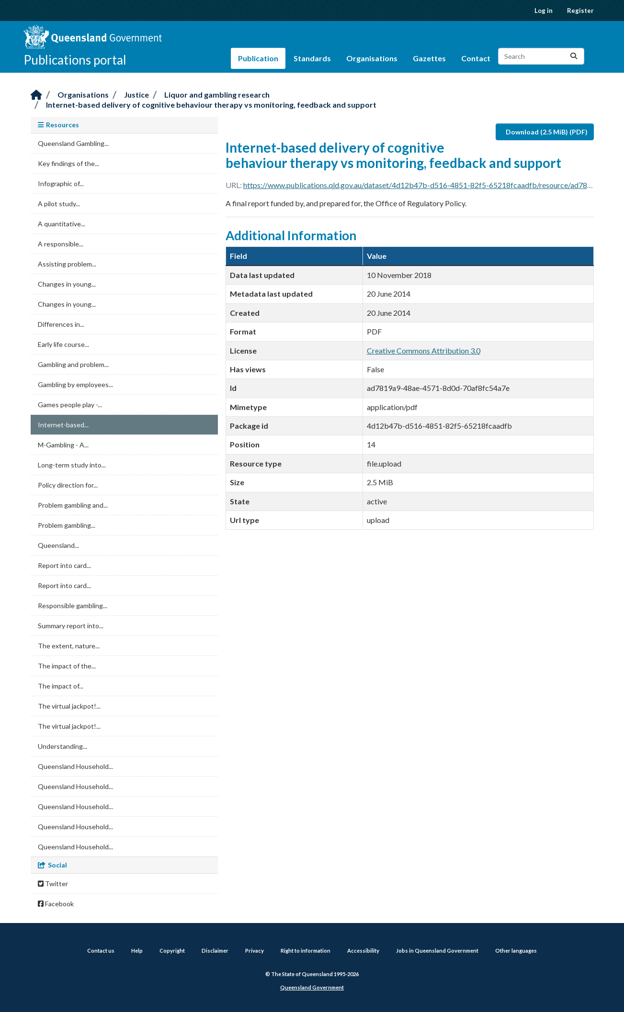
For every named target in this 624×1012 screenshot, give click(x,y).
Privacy (254, 950)
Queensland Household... (75, 766)
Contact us (100, 950)
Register (580, 10)
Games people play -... (70, 404)
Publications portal (74, 59)
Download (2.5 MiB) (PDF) (547, 132)
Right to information (305, 950)
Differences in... (61, 324)
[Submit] (573, 56)
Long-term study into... (72, 465)
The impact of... (60, 686)
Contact (475, 58)
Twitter (53, 883)
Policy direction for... (68, 485)
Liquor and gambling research (217, 94)
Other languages (516, 950)
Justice (136, 94)
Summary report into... (70, 626)
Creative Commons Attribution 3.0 (423, 350)
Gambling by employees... (75, 384)
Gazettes (429, 58)
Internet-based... (63, 425)
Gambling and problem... (73, 364)
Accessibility (363, 950)
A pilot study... (59, 204)
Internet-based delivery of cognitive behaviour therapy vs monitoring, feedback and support (211, 104)
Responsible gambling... (72, 605)
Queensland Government (312, 987)
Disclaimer (215, 950)
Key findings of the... (68, 163)
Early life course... (63, 344)
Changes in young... (67, 284)
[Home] (36, 95)
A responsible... (60, 244)
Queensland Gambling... (73, 143)
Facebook (56, 904)
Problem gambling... (66, 525)
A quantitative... (61, 224)
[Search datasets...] (541, 56)
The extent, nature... (69, 646)
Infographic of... (61, 183)
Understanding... (62, 746)
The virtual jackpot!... (69, 706)
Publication (258, 58)
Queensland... (58, 545)
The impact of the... (67, 666)
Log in (543, 10)
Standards (312, 58)
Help (137, 950)
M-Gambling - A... (63, 445)
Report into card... (64, 565)
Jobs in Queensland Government (437, 950)
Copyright (172, 950)
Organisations (371, 58)
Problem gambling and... (73, 505)
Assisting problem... (67, 264)
